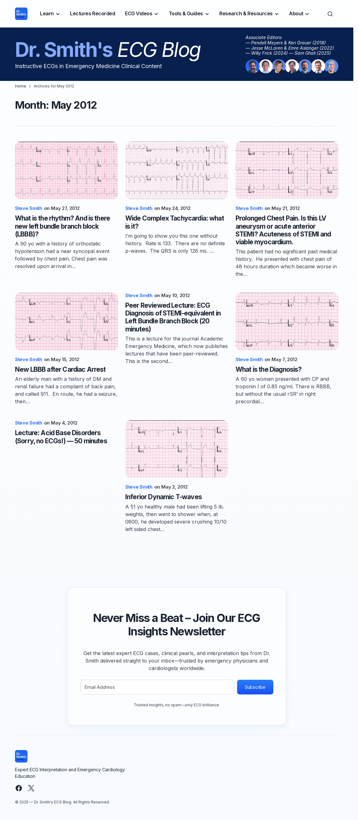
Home (20, 86)
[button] (330, 13)
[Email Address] (157, 687)
